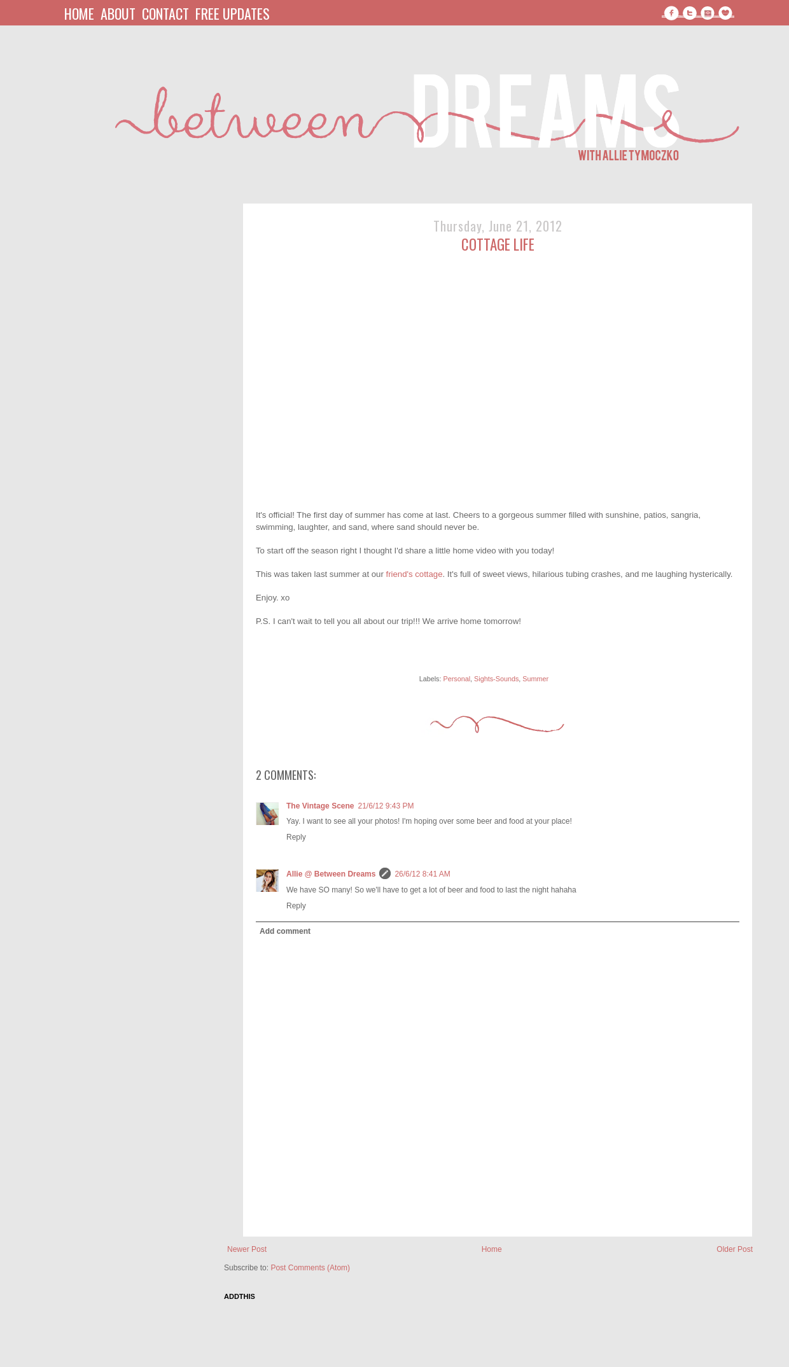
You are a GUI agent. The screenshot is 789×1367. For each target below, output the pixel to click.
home (79, 13)
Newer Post (247, 1249)
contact (165, 13)
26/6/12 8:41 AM (422, 874)
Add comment (285, 931)
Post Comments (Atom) (310, 1267)
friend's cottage (414, 574)
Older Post (734, 1249)
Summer (535, 679)
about (118, 13)
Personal (456, 679)
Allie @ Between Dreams (330, 874)
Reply (296, 837)
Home (492, 1249)
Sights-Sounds (496, 679)
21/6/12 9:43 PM (386, 805)
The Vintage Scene (320, 805)
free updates (232, 13)
